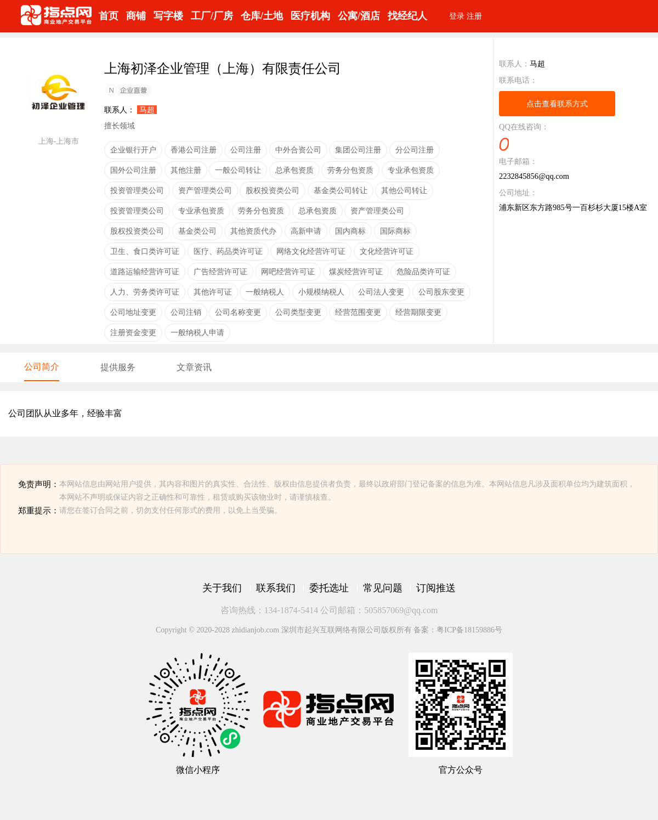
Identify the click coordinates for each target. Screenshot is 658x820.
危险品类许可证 (423, 271)
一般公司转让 (238, 170)
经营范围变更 (358, 312)
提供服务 (117, 367)
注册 (474, 16)
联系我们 (276, 588)
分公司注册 (414, 149)
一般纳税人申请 (197, 332)
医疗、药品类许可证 (228, 251)
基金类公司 (197, 231)
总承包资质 (294, 170)
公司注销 (186, 312)
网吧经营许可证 (288, 271)
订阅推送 (436, 588)
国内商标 (350, 231)
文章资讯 (194, 367)
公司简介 (41, 366)
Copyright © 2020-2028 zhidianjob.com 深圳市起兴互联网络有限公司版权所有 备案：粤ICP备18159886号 (329, 630)
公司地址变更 (133, 312)
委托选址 (329, 588)
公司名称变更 (238, 312)
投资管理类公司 (137, 190)
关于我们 (222, 588)
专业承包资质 (411, 170)
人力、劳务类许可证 (144, 291)
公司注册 (245, 149)
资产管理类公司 (205, 190)
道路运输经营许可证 (144, 271)
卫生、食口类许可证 (144, 251)
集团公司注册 (358, 149)
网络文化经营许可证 (310, 251)
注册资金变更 (133, 332)
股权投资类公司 (272, 190)
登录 (456, 16)
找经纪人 (407, 15)
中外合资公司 (298, 149)
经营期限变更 (418, 312)
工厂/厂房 (212, 15)
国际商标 (395, 231)
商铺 (136, 15)
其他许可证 (213, 291)
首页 (108, 15)
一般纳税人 (265, 291)
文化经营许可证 (386, 251)
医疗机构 (310, 15)
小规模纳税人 (321, 291)
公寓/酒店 (359, 15)
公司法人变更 (381, 291)
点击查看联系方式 (557, 103)
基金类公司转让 (340, 190)
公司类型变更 (298, 312)
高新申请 (306, 231)
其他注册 (186, 170)
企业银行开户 (133, 149)
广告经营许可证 (220, 271)
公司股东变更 (441, 291)
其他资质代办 (253, 231)
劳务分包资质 (350, 170)
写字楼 (168, 15)
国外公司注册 (133, 170)
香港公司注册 (194, 149)
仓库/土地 (262, 15)
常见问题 (382, 588)
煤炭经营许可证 (356, 271)
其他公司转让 (404, 190)
